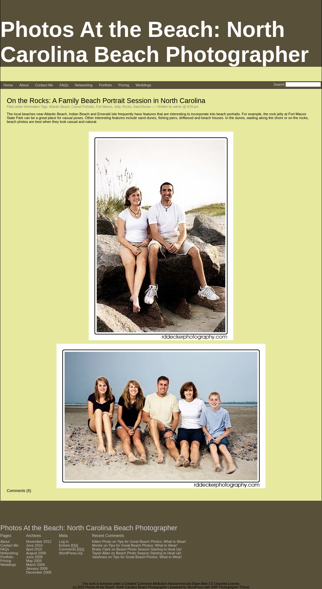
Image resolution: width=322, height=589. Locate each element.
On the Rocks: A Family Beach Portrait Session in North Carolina (106, 101)
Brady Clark (101, 549)
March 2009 (35, 565)
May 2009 (33, 561)
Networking (84, 85)
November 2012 (38, 541)
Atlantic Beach (59, 106)
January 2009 (37, 568)
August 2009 (36, 553)
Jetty (117, 106)
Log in (64, 541)
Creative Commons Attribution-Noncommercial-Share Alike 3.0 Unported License (181, 583)
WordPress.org (71, 553)
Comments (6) (19, 491)
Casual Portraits (82, 106)
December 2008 (38, 572)
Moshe (97, 545)
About (24, 85)
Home (8, 85)
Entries (68, 545)
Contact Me (44, 85)
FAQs (63, 85)
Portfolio (105, 85)
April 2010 (34, 549)
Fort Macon (104, 106)
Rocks (126, 106)
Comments (72, 549)
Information (32, 106)
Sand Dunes (142, 106)
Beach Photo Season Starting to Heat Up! (149, 549)
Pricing (123, 85)
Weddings (143, 85)
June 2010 (34, 545)
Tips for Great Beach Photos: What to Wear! (151, 541)
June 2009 (34, 557)
